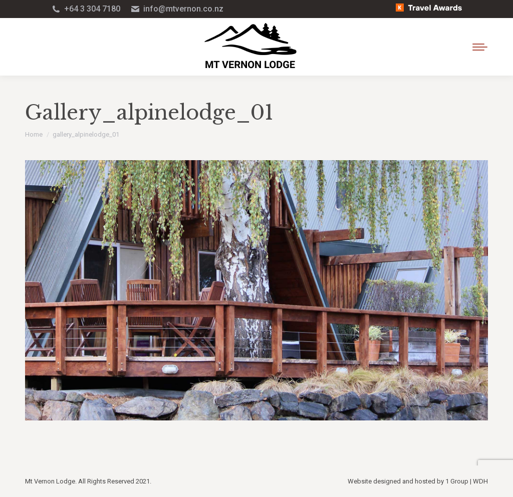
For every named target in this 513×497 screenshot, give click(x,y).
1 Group (456, 481)
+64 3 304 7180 (85, 9)
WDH (480, 481)
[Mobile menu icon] (480, 47)
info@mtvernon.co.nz (176, 9)
